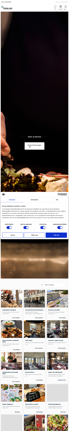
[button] (34, 146)
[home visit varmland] (6, 7)
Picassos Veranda (54, 310)
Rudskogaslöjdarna (54, 404)
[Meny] (66, 8)
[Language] (60, 8)
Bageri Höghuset (7, 404)
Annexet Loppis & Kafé (55, 340)
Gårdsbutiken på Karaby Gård (10, 373)
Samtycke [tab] (12, 199)
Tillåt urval (34, 235)
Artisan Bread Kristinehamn (34, 310)
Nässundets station (31, 404)
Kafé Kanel (28, 340)
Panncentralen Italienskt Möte (10, 341)
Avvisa (13, 235)
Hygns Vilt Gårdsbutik (55, 372)
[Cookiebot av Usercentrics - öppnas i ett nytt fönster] (59, 194)
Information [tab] (34, 199)
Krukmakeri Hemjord (9, 310)
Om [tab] (57, 199)
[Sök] (55, 8)
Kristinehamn (6, 2)
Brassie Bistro (29, 372)
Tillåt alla (56, 235)
